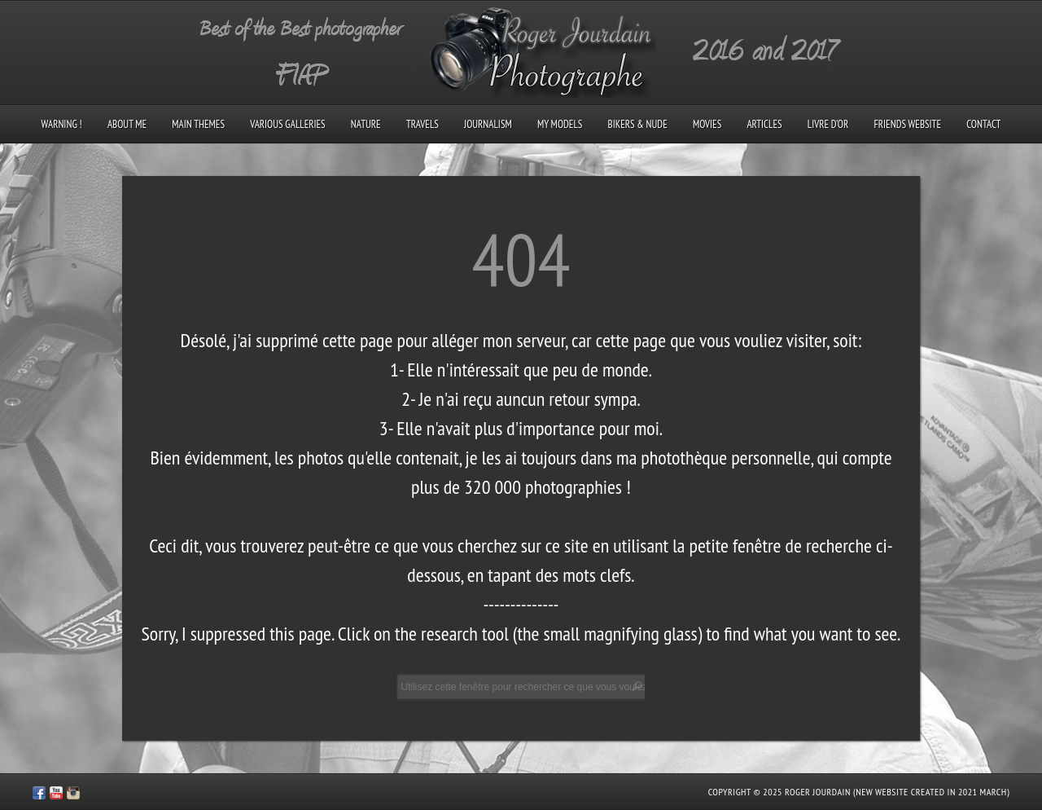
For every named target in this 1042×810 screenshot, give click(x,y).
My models (559, 124)
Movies (707, 124)
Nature (366, 124)
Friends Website (907, 124)
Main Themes (198, 124)
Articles (764, 124)
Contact (983, 124)
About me (127, 124)
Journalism (488, 124)
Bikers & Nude (638, 124)
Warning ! (62, 124)
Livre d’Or (828, 124)
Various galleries (287, 124)
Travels (422, 124)
